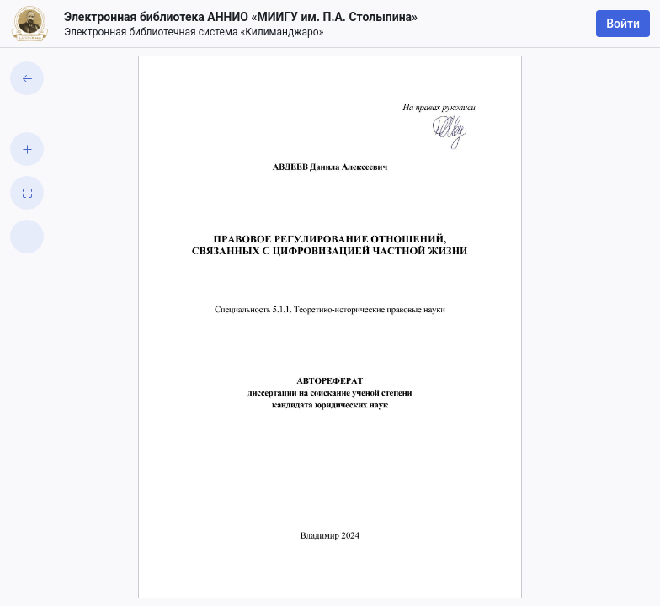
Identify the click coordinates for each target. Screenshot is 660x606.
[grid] (330, 327)
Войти (623, 23)
